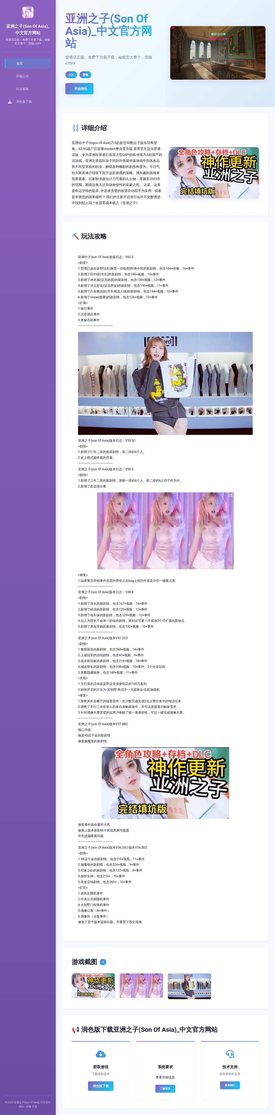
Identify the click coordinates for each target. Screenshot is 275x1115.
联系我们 (230, 1085)
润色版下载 (101, 1086)
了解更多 (165, 1088)
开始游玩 (80, 89)
